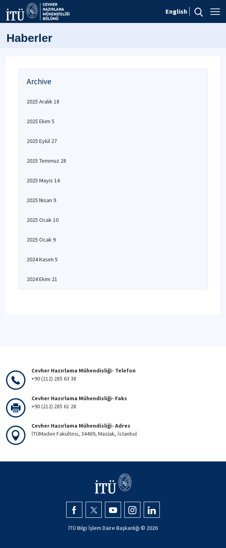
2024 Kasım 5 (42, 259)
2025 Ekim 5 (40, 121)
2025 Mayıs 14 (43, 180)
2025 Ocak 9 (41, 239)
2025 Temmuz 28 (46, 160)
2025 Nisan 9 (41, 200)
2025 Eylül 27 (42, 141)
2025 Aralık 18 (43, 101)
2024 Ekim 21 (42, 279)
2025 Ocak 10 (43, 219)
